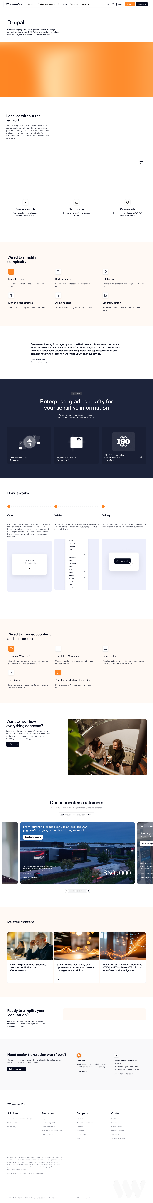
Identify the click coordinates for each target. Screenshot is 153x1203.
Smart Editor (109, 656)
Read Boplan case (32, 837)
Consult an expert (118, 1138)
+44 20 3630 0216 (14, 1173)
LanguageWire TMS (19, 656)
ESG (78, 1138)
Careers (80, 1127)
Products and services (46, 4)
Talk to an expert (15, 1069)
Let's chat (12, 744)
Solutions (31, 4)
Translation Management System (20, 1119)
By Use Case (12, 1123)
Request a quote (117, 1130)
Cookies (52, 1198)
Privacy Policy (30, 1198)
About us (80, 1119)
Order (129, 4)
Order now (81, 1071)
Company (85, 4)
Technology (62, 4)
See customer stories (122, 1074)
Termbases (14, 680)
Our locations (116, 1123)
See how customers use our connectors (75, 815)
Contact (140, 4)
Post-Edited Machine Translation (73, 680)
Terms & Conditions (15, 1198)
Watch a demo (116, 1127)
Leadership (81, 1130)
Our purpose (81, 1134)
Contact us (115, 1119)
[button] (67, 891)
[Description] (29, 445)
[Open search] (108, 4)
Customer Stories (49, 1127)
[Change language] (113, 4)
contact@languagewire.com (33, 1173)
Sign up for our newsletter (52, 1130)
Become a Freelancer (85, 1123)
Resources (74, 4)
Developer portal (48, 1123)
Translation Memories (67, 656)
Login (120, 4)
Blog (43, 1119)
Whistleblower (47, 1134)
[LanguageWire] (13, 4)
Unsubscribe (42, 1198)
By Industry (11, 1127)
